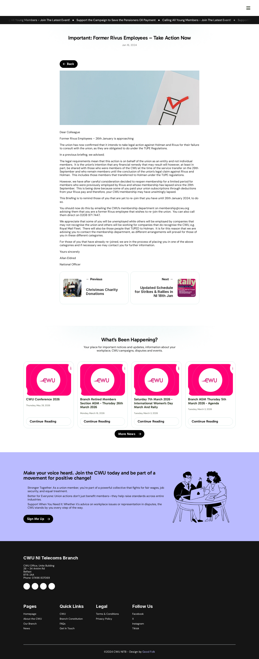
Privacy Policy (104, 618)
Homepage (29, 613)
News (26, 628)
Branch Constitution (71, 618)
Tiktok (135, 628)
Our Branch (30, 623)
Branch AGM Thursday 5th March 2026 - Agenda (207, 401)
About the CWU (32, 618)
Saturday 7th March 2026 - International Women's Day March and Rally (154, 403)
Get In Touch (67, 628)
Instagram (138, 623)
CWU (63, 613)
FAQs (62, 623)
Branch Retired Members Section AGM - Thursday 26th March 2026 (102, 403)
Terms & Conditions (107, 613)
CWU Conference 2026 (43, 399)
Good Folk (148, 652)
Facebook (138, 613)
